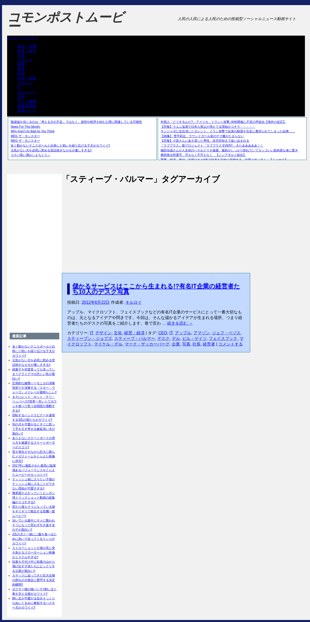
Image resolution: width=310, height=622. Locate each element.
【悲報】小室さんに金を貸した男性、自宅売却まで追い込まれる (205, 140)
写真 (186, 344)
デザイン (25, 83)
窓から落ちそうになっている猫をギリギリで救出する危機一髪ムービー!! (33, 511)
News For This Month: (25, 126)
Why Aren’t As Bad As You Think (32, 131)
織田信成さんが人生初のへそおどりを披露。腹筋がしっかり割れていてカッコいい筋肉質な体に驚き (229, 150)
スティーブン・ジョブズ (89, 338)
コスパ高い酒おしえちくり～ (30, 155)
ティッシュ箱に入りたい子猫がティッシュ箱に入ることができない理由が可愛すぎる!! (33, 484)
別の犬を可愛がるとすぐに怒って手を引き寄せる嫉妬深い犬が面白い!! (33, 429)
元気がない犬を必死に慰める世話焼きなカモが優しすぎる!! (51, 150)
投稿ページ (26, 110)
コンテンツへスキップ (22, 38)
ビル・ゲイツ (194, 338)
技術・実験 (26, 78)
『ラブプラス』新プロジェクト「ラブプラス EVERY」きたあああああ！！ (212, 145)
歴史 (21, 69)
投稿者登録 (26, 106)
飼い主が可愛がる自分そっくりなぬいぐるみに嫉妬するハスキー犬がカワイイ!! (33, 603)
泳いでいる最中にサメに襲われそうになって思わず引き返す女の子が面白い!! (33, 525)
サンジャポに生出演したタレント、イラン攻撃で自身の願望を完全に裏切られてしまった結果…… (228, 131)
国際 (21, 64)
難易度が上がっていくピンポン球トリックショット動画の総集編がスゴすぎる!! (33, 497)
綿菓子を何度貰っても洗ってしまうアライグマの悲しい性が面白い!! (33, 374)
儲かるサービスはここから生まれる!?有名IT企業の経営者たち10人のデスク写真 (156, 289)
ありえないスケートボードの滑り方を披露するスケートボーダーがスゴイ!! (33, 442)
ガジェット (26, 92)
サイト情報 (26, 101)
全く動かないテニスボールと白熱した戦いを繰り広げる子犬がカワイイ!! (60, 145)
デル (176, 338)
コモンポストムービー (65, 22)
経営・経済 (26, 51)
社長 (196, 344)
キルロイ (133, 302)
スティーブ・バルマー (134, 338)
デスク (163, 338)
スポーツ (25, 60)
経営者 (209, 344)
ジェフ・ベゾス (226, 333)
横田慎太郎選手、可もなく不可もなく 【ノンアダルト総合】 (203, 155)
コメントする (230, 344)
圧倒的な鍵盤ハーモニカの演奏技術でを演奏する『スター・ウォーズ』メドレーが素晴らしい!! (34, 387)
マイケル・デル (108, 344)
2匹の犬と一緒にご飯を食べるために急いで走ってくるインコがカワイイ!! (34, 538)
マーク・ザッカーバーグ (147, 344)
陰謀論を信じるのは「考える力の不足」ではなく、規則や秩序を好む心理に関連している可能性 (76, 122)
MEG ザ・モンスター (25, 136)
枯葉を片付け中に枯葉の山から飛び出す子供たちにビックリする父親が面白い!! (33, 566)
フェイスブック (223, 338)
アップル (183, 333)
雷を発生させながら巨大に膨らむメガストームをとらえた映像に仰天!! (33, 456)
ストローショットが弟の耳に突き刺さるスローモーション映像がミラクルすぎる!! (33, 552)
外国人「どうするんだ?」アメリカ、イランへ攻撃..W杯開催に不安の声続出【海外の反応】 (223, 122)
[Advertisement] (156, 223)
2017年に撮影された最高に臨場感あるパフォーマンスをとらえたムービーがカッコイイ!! (34, 470)
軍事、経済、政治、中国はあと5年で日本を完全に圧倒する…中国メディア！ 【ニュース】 (224, 160)
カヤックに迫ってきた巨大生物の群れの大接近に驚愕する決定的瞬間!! (33, 580)
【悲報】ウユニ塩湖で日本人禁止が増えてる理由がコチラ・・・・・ (208, 126)
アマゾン (201, 333)
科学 (21, 73)
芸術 (21, 96)
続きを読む (180, 323)
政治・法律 (26, 46)
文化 (21, 55)
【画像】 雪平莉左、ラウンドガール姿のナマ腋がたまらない (202, 136)
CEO (162, 333)
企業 (176, 344)
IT (19, 87)
